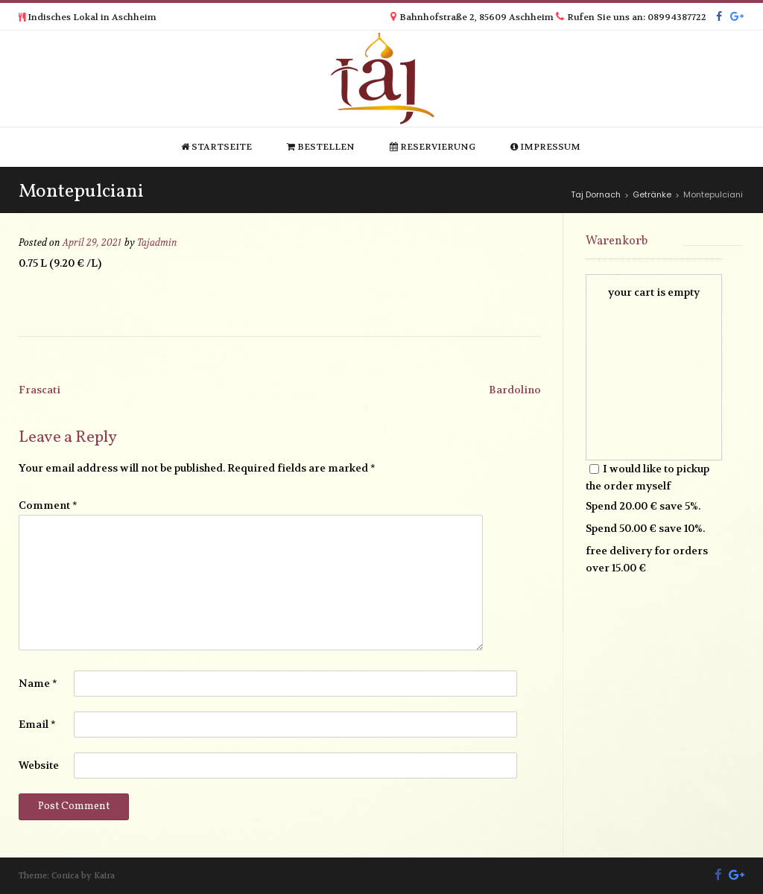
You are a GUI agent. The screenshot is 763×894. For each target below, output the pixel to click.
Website (39, 765)
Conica (65, 875)
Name (38, 683)
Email (37, 724)
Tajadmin (157, 243)
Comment (48, 505)
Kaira (104, 875)
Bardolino (515, 389)
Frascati (39, 389)
